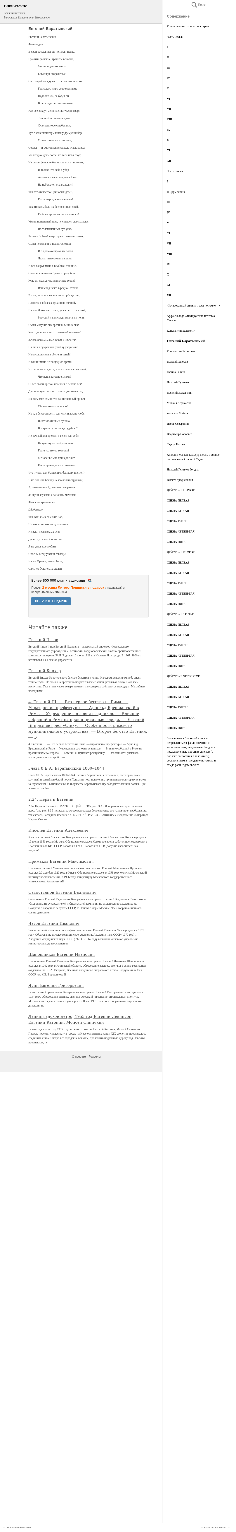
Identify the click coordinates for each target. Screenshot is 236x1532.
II (168, 57)
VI (168, 98)
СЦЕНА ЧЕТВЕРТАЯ (181, 531)
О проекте (79, 1056)
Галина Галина (176, 372)
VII (169, 109)
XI (168, 150)
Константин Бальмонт (181, 330)
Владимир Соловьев (179, 434)
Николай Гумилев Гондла (183, 469)
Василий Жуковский (179, 392)
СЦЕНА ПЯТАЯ (177, 541)
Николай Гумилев (178, 382)
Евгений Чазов (43, 639)
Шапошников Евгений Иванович (61, 954)
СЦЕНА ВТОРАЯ (178, 510)
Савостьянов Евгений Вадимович (62, 892)
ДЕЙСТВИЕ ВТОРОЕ (181, 552)
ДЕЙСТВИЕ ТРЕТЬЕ (180, 614)
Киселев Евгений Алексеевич (58, 830)
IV (168, 78)
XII (169, 160)
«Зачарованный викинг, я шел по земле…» (193, 305)
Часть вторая (175, 171)
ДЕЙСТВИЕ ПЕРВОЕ (181, 490)
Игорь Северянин (178, 423)
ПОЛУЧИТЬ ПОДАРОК (51, 601)
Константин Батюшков (181, 351)
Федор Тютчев (176, 444)
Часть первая (175, 36)
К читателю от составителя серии (188, 26)
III (168, 67)
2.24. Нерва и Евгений (51, 799)
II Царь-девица (176, 191)
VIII (169, 119)
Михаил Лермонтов (179, 403)
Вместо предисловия (180, 479)
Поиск (198, 4)
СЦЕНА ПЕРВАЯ (178, 500)
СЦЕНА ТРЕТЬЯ (177, 521)
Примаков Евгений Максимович (61, 861)
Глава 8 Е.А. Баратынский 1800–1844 (66, 768)
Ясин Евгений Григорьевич (56, 985)
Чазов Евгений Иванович (53, 923)
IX (168, 129)
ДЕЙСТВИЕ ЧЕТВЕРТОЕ (183, 676)
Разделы (94, 1056)
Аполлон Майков (177, 413)
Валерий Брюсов (177, 361)
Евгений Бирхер (44, 670)
